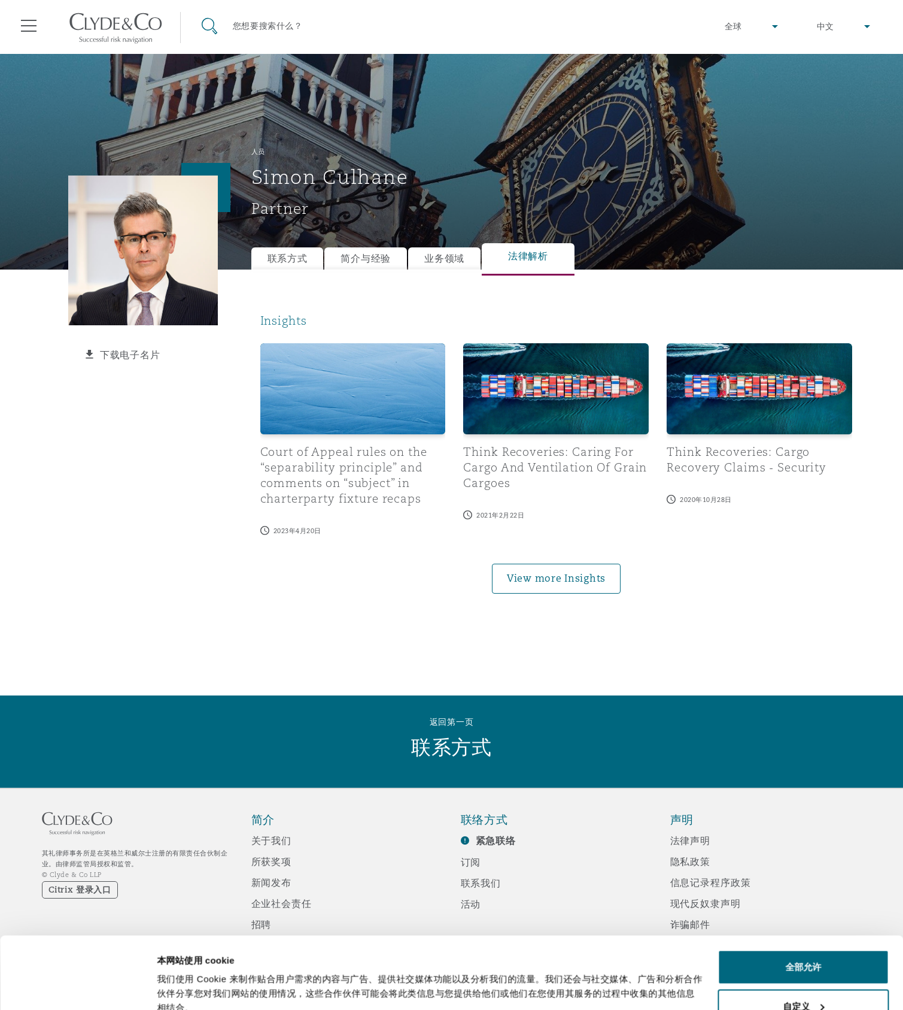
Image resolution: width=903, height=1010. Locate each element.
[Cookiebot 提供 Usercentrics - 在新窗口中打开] (77, 987)
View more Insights (556, 578)
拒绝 (803, 978)
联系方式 (287, 258)
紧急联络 (496, 840)
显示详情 (175, 973)
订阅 (471, 862)
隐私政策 (690, 861)
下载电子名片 (130, 355)
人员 (258, 151)
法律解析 (528, 256)
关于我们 (271, 840)
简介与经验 (365, 258)
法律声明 (690, 840)
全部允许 (803, 899)
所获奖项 (271, 861)
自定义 (803, 939)
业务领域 (444, 258)
